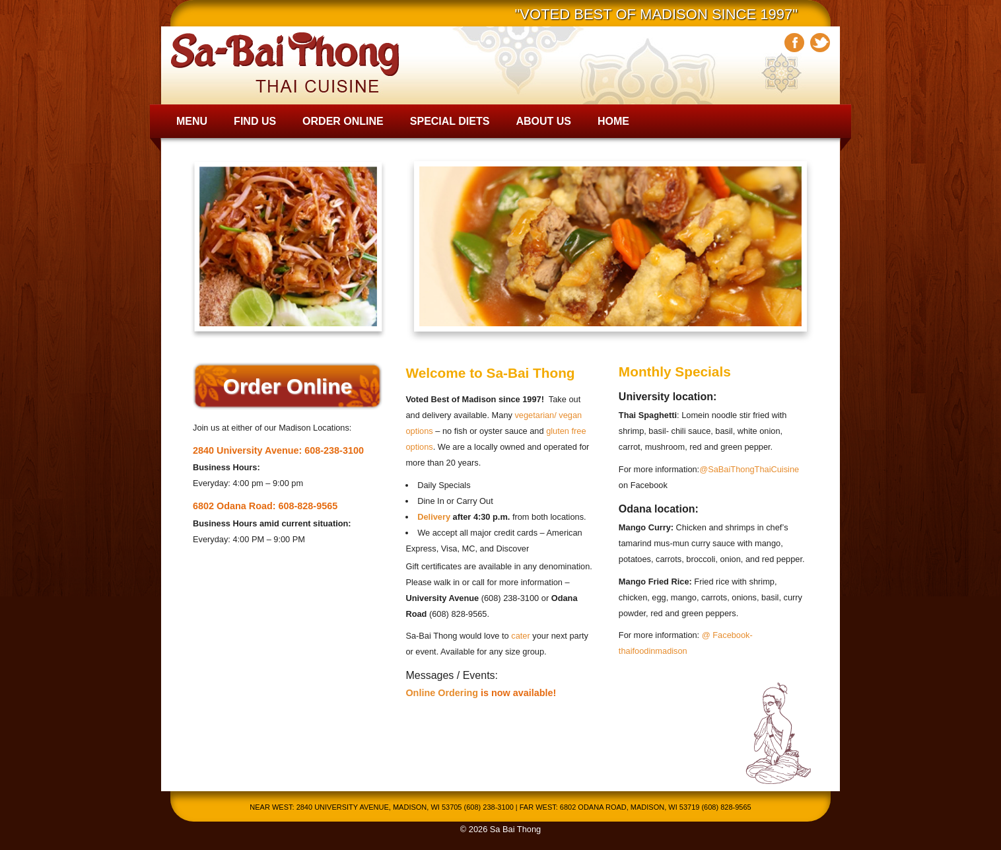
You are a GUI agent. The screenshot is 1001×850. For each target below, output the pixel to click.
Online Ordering (441, 693)
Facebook (794, 42)
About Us (543, 121)
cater (520, 636)
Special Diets (450, 121)
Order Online (343, 121)
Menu (191, 121)
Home (613, 121)
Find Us (255, 121)
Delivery (433, 517)
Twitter (820, 42)
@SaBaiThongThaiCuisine (749, 469)
